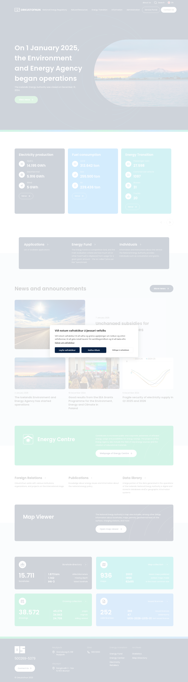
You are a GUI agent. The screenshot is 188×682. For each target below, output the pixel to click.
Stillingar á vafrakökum (120, 350)
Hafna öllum (94, 350)
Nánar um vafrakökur (65, 342)
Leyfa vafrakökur (67, 350)
